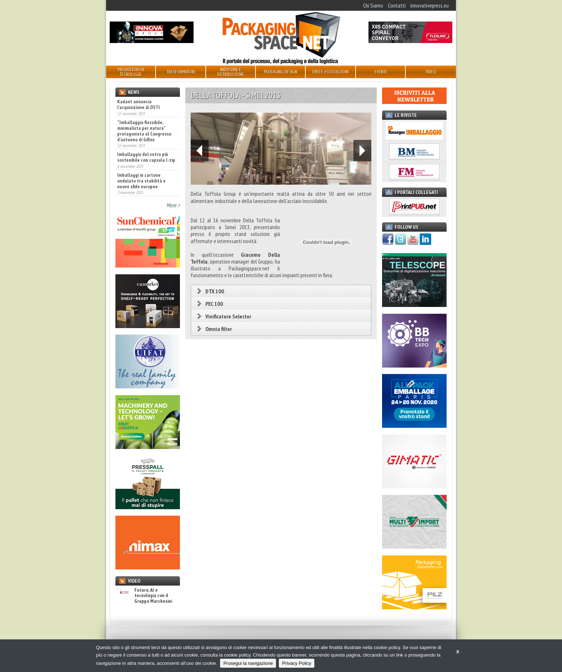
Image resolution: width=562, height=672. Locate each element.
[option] (281, 149)
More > (173, 205)
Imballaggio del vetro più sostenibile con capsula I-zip (146, 157)
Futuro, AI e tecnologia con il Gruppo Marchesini (143, 595)
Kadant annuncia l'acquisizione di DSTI (138, 104)
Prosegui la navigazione (248, 663)
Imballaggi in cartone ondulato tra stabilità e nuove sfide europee (141, 180)
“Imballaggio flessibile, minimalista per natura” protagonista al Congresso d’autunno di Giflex (144, 130)
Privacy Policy (296, 663)
